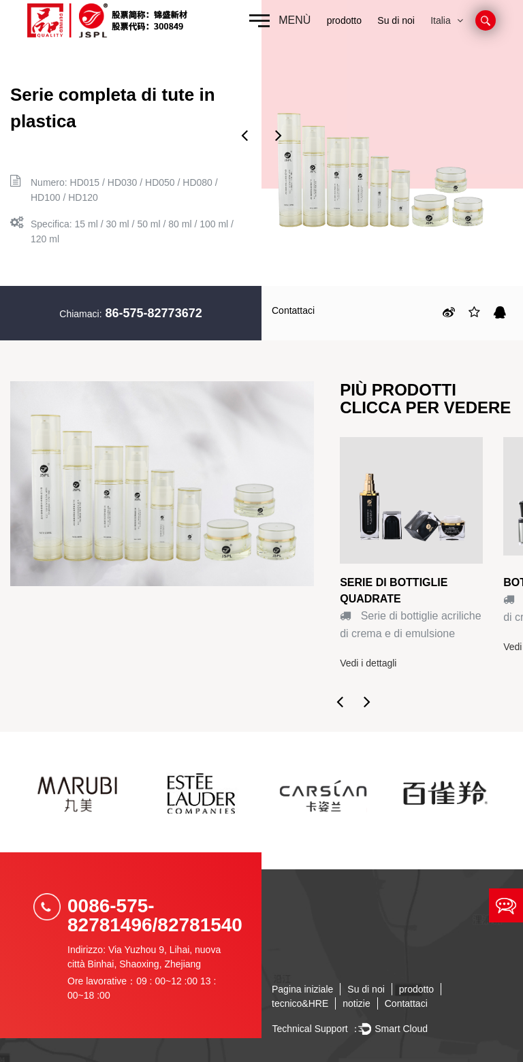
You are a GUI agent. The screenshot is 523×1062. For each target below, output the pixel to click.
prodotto (344, 20)
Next (278, 135)
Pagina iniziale (302, 989)
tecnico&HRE (300, 1003)
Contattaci (293, 310)
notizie (356, 1003)
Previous (244, 135)
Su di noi (395, 20)
